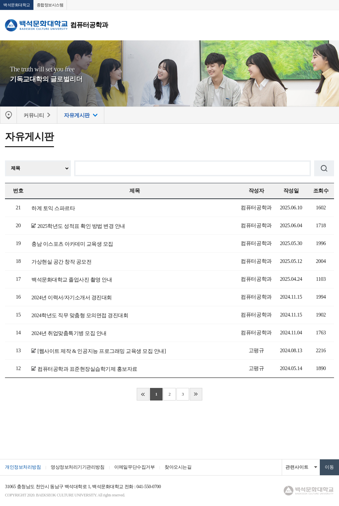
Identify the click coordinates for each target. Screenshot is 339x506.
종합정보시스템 (50, 5)
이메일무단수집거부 (134, 467)
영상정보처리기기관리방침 (77, 467)
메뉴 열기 (329, 25)
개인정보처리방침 (23, 467)
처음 (143, 394)
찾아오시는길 (178, 467)
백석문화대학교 (16, 5)
